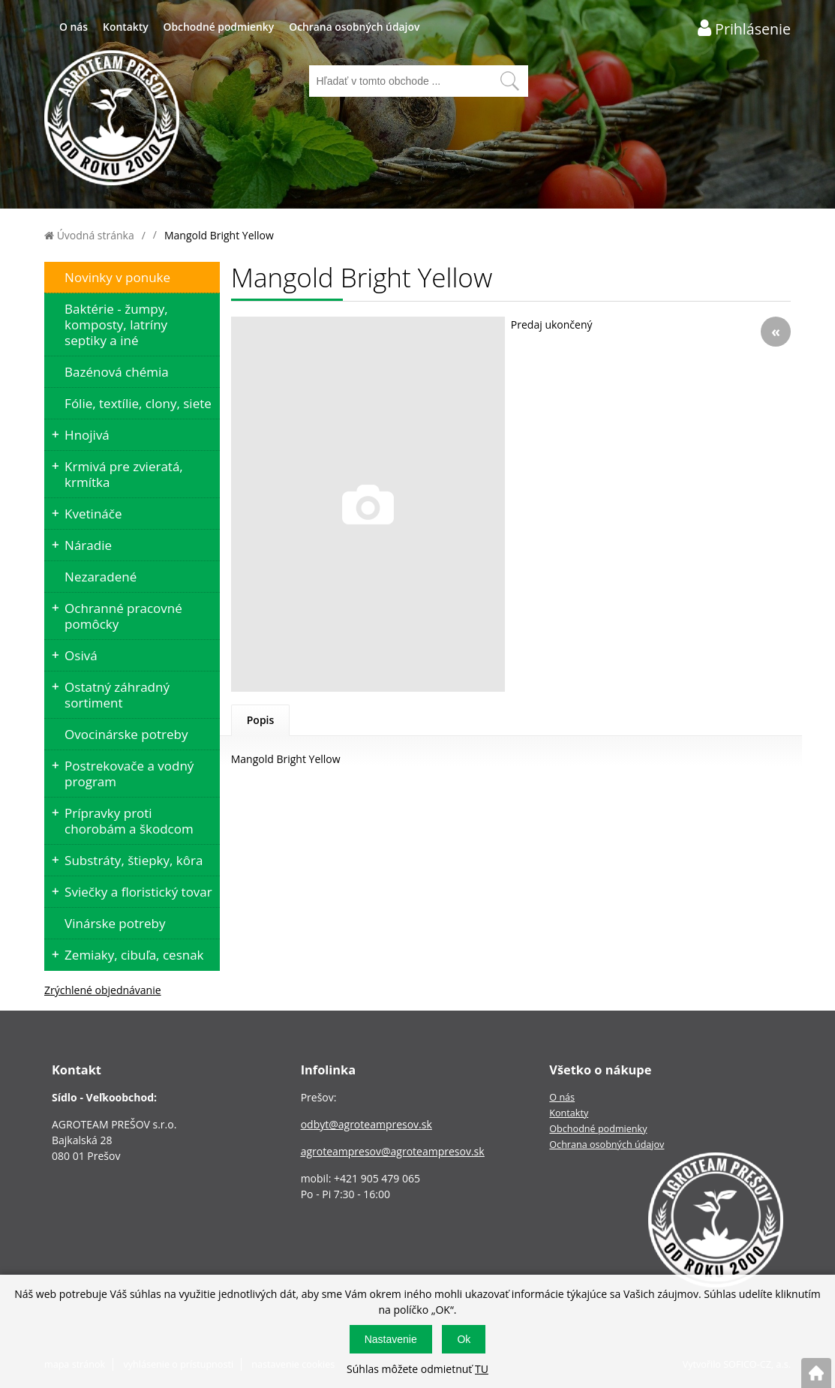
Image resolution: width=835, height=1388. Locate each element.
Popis (261, 720)
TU (481, 1369)
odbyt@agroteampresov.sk (366, 1124)
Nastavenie (391, 1339)
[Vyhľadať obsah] (509, 81)
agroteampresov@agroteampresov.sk (393, 1151)
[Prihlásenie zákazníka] (744, 28)
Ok (463, 1339)
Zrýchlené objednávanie (102, 990)
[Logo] (111, 119)
